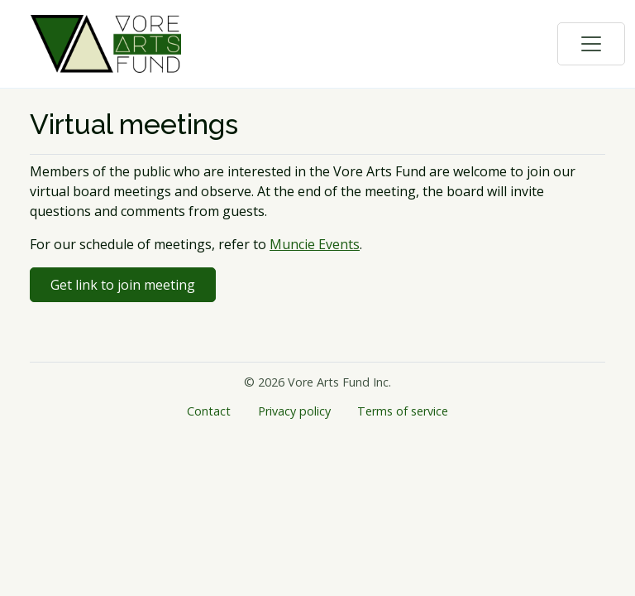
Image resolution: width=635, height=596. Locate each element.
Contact (209, 411)
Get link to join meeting (122, 285)
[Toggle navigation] (591, 43)
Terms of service (402, 411)
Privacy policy (294, 411)
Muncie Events (315, 244)
